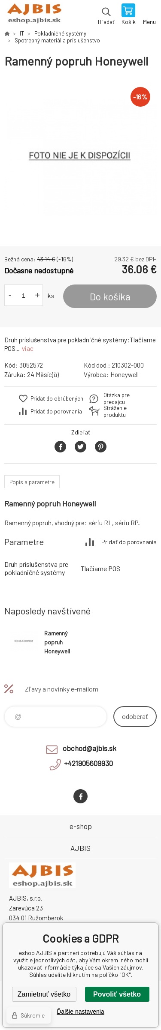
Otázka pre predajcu (116, 398)
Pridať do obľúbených (56, 398)
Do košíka (110, 296)
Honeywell (124, 374)
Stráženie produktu (115, 411)
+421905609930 (88, 763)
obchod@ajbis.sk (89, 748)
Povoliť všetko (117, 994)
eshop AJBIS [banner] (33, 15)
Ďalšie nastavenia (80, 1011)
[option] (80, 157)
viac (27, 348)
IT (22, 33)
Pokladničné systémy (60, 33)
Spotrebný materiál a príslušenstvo (57, 40)
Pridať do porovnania (56, 411)
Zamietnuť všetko (44, 994)
